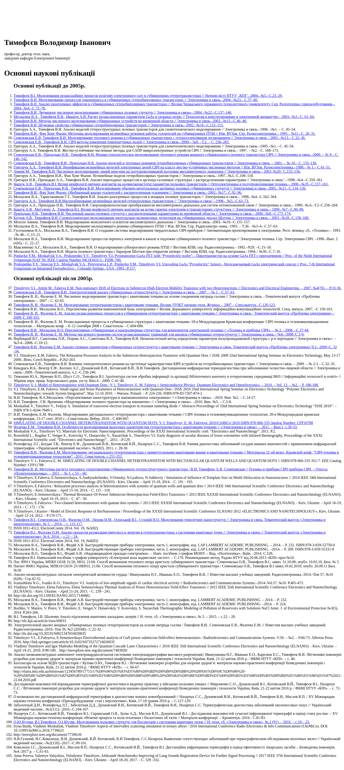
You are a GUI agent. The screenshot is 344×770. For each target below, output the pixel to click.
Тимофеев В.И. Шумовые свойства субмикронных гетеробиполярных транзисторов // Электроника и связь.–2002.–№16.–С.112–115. (119, 125)
